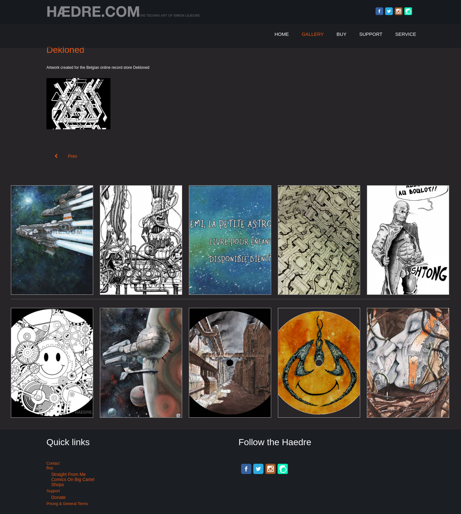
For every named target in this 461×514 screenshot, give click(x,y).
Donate (58, 497)
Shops (57, 484)
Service (405, 34)
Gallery (313, 34)
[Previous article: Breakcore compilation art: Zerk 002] (66, 156)
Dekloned (65, 50)
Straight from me (68, 474)
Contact (53, 463)
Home (281, 34)
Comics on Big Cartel (72, 479)
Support (370, 34)
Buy (341, 34)
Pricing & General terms (67, 504)
